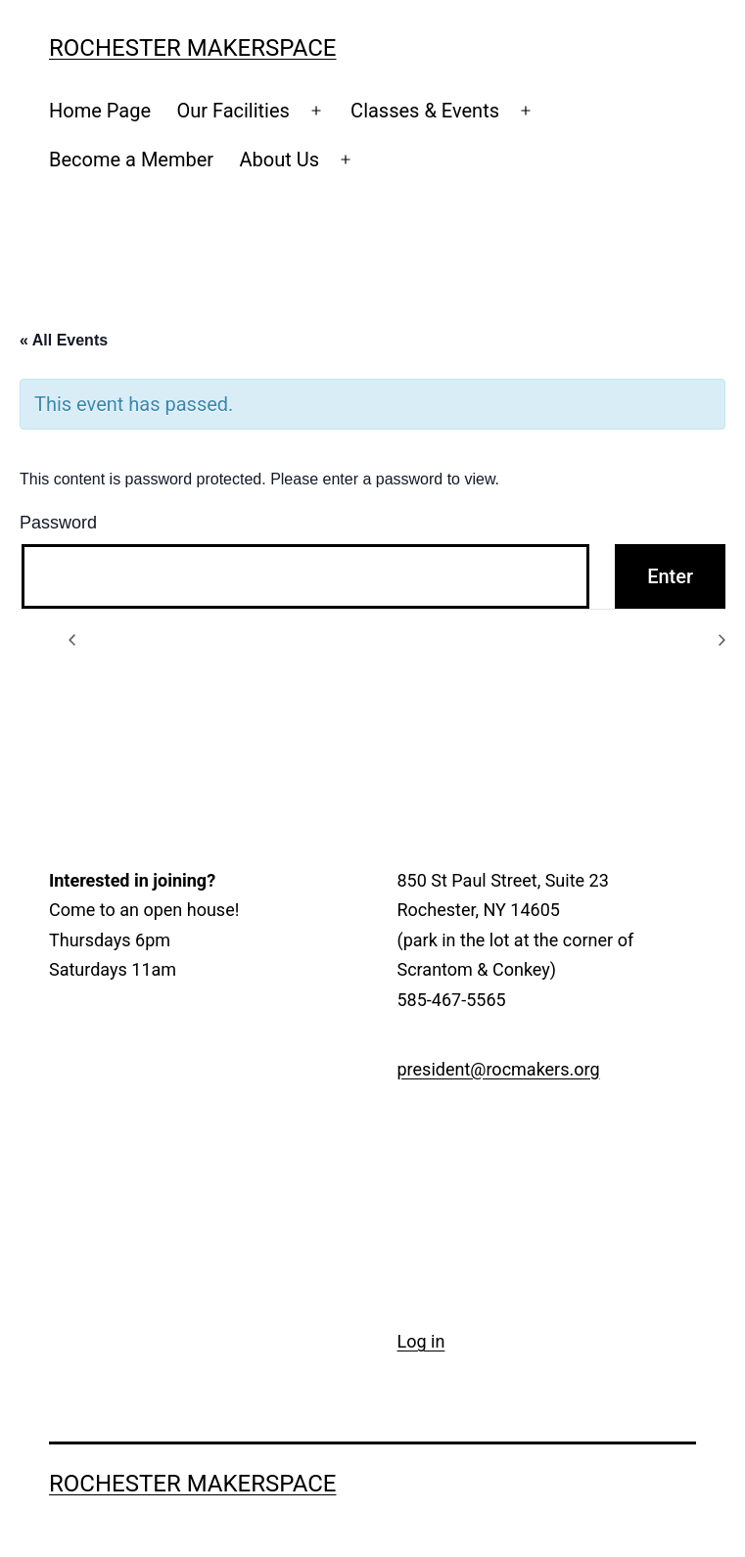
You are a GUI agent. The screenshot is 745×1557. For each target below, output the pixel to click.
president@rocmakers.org (498, 1069)
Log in (421, 1341)
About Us (279, 159)
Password (58, 522)
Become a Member (131, 159)
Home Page (100, 110)
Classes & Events (424, 110)
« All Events (64, 340)
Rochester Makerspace (193, 48)
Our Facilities (233, 110)
